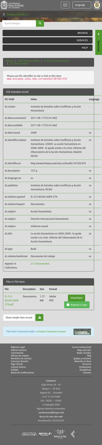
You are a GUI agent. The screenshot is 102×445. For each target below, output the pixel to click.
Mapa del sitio (84, 350)
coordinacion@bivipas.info (51, 412)
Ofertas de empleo (20, 355)
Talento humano (19, 350)
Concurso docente (19, 361)
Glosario (87, 372)
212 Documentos (19, 63)
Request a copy (77, 304)
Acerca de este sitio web (51, 416)
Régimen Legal (18, 347)
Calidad (14, 369)
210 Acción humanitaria (57, 60)
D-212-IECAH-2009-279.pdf (12, 300)
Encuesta (86, 364)
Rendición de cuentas (21, 358)
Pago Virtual (17, 364)
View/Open (77, 298)
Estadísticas (85, 370)
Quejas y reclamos (82, 358)
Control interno (18, 367)
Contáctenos (85, 367)
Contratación (17, 352)
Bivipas (10, 60)
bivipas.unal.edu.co (18, 14)
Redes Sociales (84, 353)
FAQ (89, 355)
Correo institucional (81, 347)
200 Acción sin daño (29, 60)
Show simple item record (19, 317)
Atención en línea (82, 361)
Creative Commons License (51, 331)
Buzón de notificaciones (22, 372)
